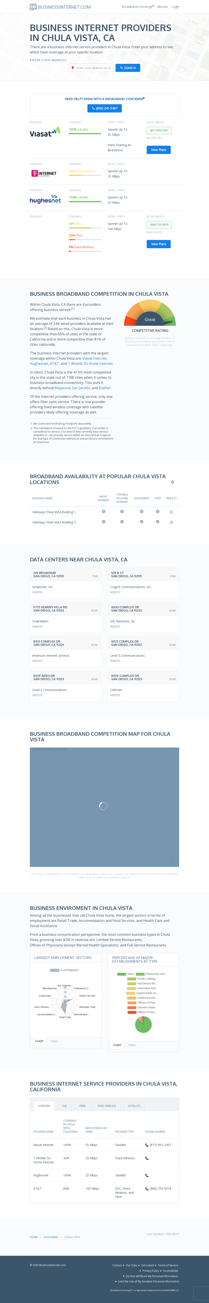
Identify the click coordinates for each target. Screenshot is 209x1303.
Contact (117, 1265)
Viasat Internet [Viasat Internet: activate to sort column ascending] (103, 498)
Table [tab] (54, 1041)
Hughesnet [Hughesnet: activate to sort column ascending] (141, 498)
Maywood (62, 387)
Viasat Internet (94, 358)
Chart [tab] (39, 1041)
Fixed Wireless (107, 1106)
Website (37, 592)
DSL (64, 1106)
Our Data (131, 1265)
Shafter (105, 387)
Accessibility (170, 1271)
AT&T (54, 363)
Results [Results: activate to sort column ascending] (171, 498)
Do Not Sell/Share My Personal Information (152, 1276)
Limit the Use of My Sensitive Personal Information (148, 1281)
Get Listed (147, 1265)
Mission (162, 7)
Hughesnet (39, 363)
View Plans (158, 150)
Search (130, 68)
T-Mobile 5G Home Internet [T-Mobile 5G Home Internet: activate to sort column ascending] (122, 498)
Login (175, 7)
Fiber (82, 1106)
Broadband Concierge (138, 7)
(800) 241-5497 (106, 108)
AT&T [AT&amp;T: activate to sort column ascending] (157, 498)
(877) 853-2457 (159, 130)
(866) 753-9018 (159, 225)
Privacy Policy (151, 1271)
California (50, 1237)
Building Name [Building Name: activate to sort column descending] (42, 498)
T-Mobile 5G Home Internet (90, 363)
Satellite (134, 1106)
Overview (44, 1106)
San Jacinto (81, 387)
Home (33, 1237)
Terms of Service (168, 1265)
